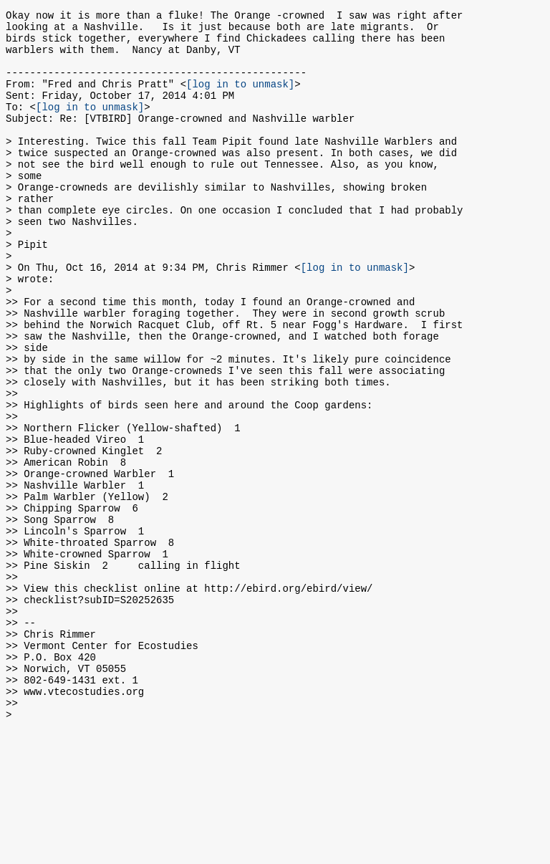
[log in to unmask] (240, 98)
